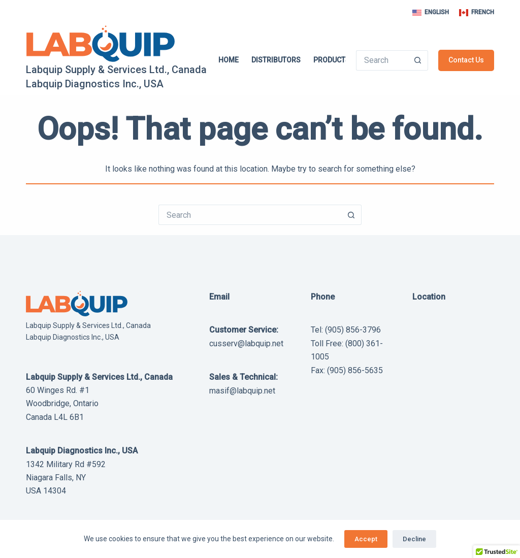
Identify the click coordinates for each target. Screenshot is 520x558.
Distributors (276, 60)
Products (338, 60)
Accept (365, 539)
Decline (414, 539)
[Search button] (418, 60)
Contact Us (466, 60)
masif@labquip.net (242, 391)
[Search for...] (381, 60)
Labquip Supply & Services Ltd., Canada (116, 69)
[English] (430, 13)
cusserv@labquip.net (246, 343)
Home (228, 60)
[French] (476, 13)
